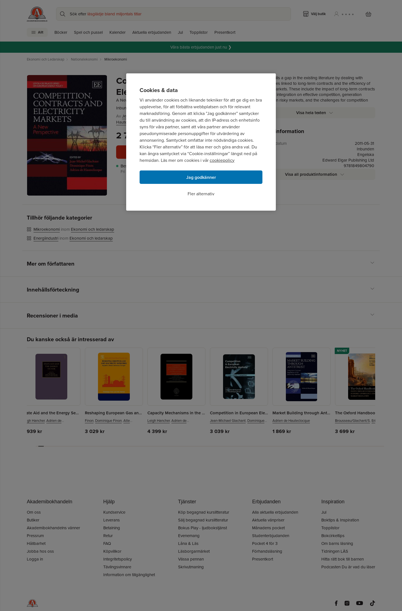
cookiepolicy (222, 160)
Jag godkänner (201, 177)
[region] (201, 142)
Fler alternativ (201, 194)
